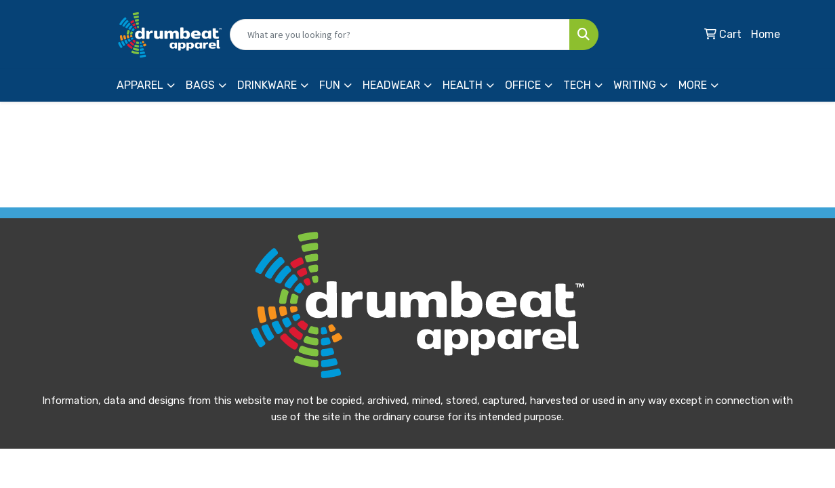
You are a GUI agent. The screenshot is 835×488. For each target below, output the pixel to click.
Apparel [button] (140, 85)
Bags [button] (200, 85)
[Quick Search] (400, 34)
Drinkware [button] (267, 85)
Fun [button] (329, 85)
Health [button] (463, 85)
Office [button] (523, 85)
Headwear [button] (391, 85)
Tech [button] (577, 85)
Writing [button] (634, 85)
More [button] (692, 85)
